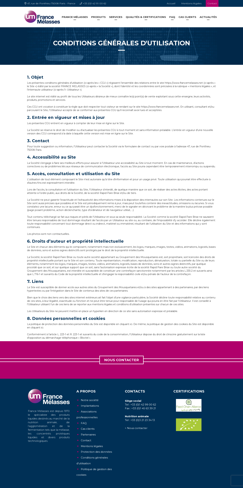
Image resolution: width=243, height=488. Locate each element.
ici (131, 324)
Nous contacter (121, 360)
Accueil (171, 3)
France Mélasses (75, 17)
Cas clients (187, 17)
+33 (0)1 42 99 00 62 (94, 3)
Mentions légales (191, 3)
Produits (98, 17)
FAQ (172, 17)
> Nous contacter (136, 428)
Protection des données (96, 451)
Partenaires (88, 434)
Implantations (90, 405)
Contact (212, 3)
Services (115, 17)
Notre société (90, 400)
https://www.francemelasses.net (184, 82)
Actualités (208, 17)
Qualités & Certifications (146, 17)
